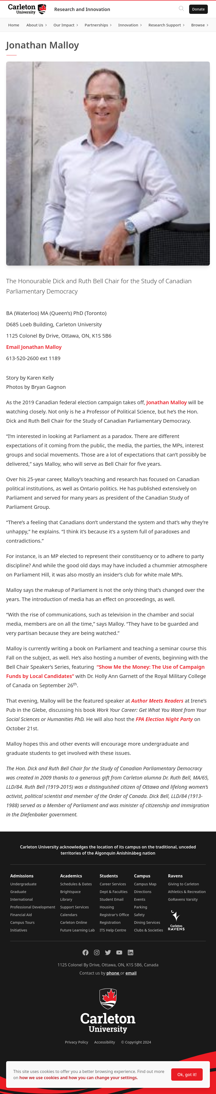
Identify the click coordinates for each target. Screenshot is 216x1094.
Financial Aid (21, 914)
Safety (139, 914)
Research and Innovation (82, 9)
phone (113, 973)
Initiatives (18, 930)
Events (139, 899)
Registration (110, 922)
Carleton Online (73, 922)
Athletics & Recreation (187, 891)
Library (66, 899)
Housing (107, 907)
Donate (198, 9)
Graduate (18, 891)
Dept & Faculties (114, 891)
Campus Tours (22, 922)
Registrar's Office (114, 914)
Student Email (112, 899)
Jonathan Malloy (166, 402)
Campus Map (145, 884)
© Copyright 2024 (136, 1042)
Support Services (74, 907)
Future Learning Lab (77, 930)
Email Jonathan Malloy (34, 346)
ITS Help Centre (113, 930)
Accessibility (104, 1042)
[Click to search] (181, 9)
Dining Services (147, 922)
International (21, 899)
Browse (198, 24)
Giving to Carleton (183, 884)
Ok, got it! (187, 1074)
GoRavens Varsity (183, 899)
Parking (140, 907)
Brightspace (70, 891)
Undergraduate (23, 884)
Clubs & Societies (148, 930)
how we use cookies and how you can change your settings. (78, 1077)
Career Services (113, 884)
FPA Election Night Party (163, 719)
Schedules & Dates (76, 884)
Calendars (68, 914)
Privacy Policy (76, 1042)
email (130, 973)
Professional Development (32, 907)
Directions (143, 891)
